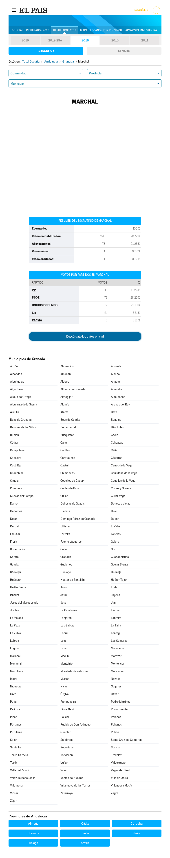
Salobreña (66, 739)
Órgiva (64, 694)
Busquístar (67, 435)
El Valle (115, 526)
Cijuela (14, 480)
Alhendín (116, 389)
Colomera (16, 488)
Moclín (64, 656)
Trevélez (116, 755)
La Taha (116, 625)
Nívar (63, 686)
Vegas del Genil (120, 770)
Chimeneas (67, 473)
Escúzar (15, 534)
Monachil (16, 663)
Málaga (33, 843)
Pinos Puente (119, 709)
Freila (13, 541)
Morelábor (117, 671)
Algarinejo (16, 389)
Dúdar (115, 518)
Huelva (84, 833)
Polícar (64, 717)
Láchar (115, 610)
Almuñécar (118, 397)
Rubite (115, 732)
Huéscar (15, 579)
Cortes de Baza (69, 488)
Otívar (115, 694)
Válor (63, 770)
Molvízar (116, 656)
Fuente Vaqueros (71, 541)
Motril (13, 678)
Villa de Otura (119, 778)
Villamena (16, 785)
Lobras (14, 640)
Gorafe (14, 557)
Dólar (13, 518)
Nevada (116, 678)
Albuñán (65, 374)
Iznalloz (15, 595)
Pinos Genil (67, 709)
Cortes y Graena (121, 488)
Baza (114, 412)
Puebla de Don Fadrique (75, 724)
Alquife (64, 404)
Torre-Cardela (19, 755)
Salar (13, 739)
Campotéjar (17, 450)
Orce (13, 694)
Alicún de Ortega (20, 397)
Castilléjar (16, 465)
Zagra (114, 793)
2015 (115, 40)
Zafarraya (66, 793)
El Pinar (65, 526)
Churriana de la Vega (124, 473)
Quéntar (65, 732)
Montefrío (66, 663)
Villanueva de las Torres (75, 785)
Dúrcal (14, 526)
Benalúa (116, 419)
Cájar (63, 442)
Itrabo (114, 587)
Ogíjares (116, 686)
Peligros (15, 709)
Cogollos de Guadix (72, 480)
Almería (33, 823)
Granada (65, 557)
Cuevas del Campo (21, 496)
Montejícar (117, 663)
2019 (25, 40)
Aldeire (64, 381)
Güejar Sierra (119, 564)
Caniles (65, 450)
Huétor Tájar (119, 579)
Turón (14, 762)
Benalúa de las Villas (23, 427)
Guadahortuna (120, 557)
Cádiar (14, 442)
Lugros (14, 648)
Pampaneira (68, 701)
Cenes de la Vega (121, 465)
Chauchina (17, 473)
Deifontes (16, 511)
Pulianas (116, 724)
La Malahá (16, 618)
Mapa (84, 30)
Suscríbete (141, 10)
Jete (63, 602)
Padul (13, 701)
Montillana (16, 671)
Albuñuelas (17, 381)
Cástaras (116, 457)
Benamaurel (68, 427)
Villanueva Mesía (121, 785)
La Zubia (15, 633)
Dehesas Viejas (120, 503)
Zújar (13, 800)
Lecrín (64, 633)
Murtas (64, 678)
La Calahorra (68, 610)
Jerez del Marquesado (24, 602)
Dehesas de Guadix (72, 503)
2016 (85, 40)
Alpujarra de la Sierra (23, 404)
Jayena (115, 595)
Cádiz (85, 823)
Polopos (116, 717)
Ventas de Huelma (71, 778)
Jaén (136, 833)
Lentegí (115, 633)
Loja (63, 640)
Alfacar (115, 381)
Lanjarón (66, 618)
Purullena (16, 732)
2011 (144, 40)
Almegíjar (66, 397)
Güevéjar (15, 572)
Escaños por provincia (106, 30)
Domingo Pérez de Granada (77, 518)
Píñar (13, 717)
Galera (115, 541)
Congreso (46, 51)
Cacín (114, 435)
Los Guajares (119, 640)
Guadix (14, 564)
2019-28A (55, 40)
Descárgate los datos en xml (85, 336)
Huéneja (116, 572)
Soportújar (67, 747)
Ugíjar (64, 762)
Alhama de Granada (72, 389)
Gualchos (66, 564)
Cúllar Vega (118, 496)
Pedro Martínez (120, 701)
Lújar (63, 648)
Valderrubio (118, 762)
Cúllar (64, 496)
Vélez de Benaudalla (22, 778)
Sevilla (85, 843)
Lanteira (116, 618)
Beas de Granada (21, 419)
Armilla (14, 412)
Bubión (14, 435)
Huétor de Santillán (72, 579)
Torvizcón (66, 755)
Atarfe (64, 412)
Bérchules (117, 427)
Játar (63, 595)
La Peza (15, 625)
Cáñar (115, 450)
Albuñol (115, 374)
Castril (64, 465)
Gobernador (17, 549)
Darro (14, 503)
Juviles (14, 610)
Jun (113, 602)
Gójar (63, 549)
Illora (63, 587)
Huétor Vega (18, 587)
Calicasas (117, 442)
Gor (113, 549)
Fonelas (116, 534)
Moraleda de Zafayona (74, 671)
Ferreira (65, 534)
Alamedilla (67, 366)
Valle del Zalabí (19, 770)
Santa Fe (15, 747)
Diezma (65, 511)
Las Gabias (67, 625)
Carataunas (67, 457)
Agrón (14, 366)
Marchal (15, 656)
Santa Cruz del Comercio (126, 739)
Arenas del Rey (120, 404)
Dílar (114, 511)
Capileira (15, 457)
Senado (124, 51)
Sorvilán (116, 747)
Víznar (14, 793)
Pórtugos (16, 724)
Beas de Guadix (70, 419)
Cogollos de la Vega (123, 480)
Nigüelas (15, 686)
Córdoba (137, 823)
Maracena (117, 648)
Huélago (65, 572)
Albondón (16, 374)
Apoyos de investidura (141, 30)
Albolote (116, 366)
